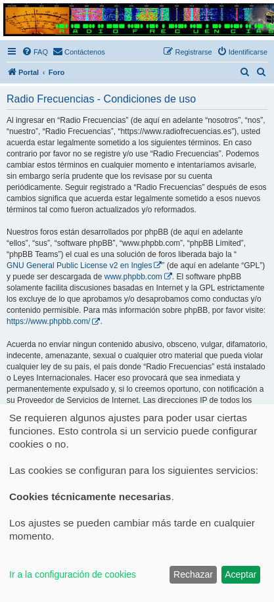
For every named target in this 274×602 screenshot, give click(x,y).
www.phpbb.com (133, 276)
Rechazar (193, 574)
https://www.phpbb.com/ (48, 321)
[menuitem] (35, 52)
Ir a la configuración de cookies (72, 574)
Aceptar (240, 574)
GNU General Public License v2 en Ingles (79, 265)
